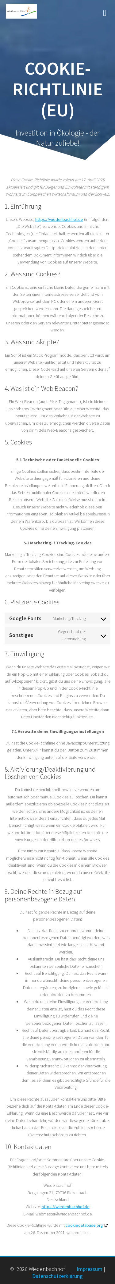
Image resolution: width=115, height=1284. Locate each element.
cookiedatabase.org (84, 1225)
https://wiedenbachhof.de (59, 219)
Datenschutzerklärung (57, 1275)
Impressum (89, 1268)
